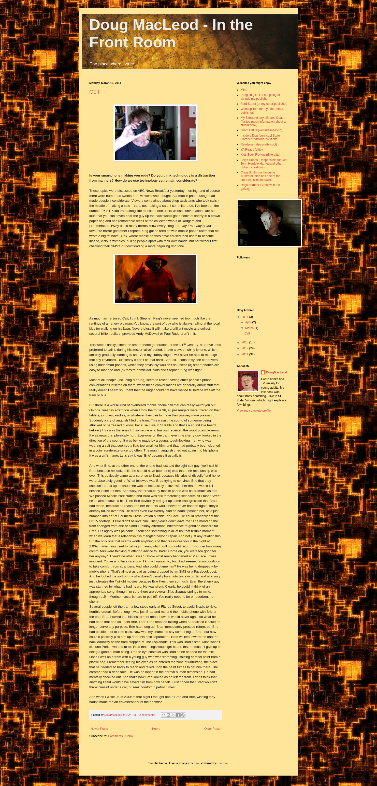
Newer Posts (99, 729)
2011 (245, 354)
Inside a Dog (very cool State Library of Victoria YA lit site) (260, 137)
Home (156, 729)
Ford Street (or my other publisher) (264, 104)
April (248, 322)
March (250, 328)
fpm (196, 763)
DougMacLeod (276, 372)
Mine (244, 90)
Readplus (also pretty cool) (259, 144)
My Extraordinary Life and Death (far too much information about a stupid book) (263, 121)
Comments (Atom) (120, 736)
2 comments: (147, 714)
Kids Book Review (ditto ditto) (261, 154)
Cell (94, 92)
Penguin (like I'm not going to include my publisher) (260, 96)
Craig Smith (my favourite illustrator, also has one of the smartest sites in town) (260, 176)
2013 (245, 342)
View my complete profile (254, 410)
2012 (245, 348)
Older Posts (212, 729)
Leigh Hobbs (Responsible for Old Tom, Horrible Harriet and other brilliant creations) (263, 163)
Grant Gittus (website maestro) (261, 130)
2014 (245, 317)
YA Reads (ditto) (252, 149)
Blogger (223, 763)
